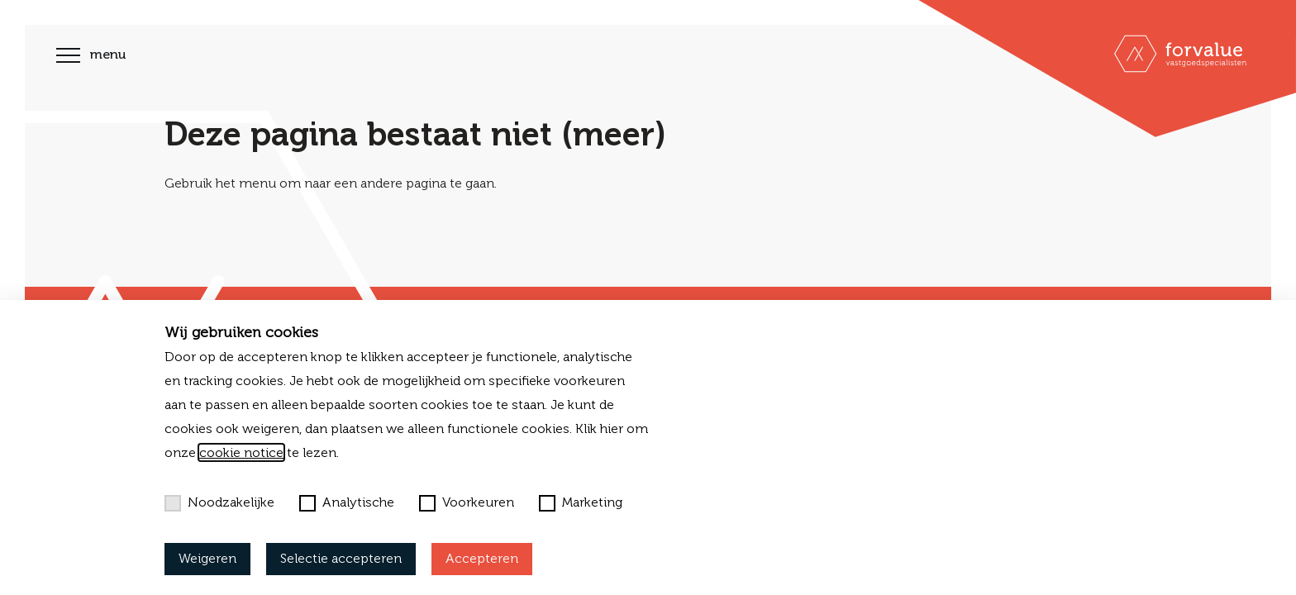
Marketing (580, 502)
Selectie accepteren (341, 558)
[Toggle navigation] (68, 57)
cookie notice (241, 452)
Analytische (346, 502)
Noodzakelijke (219, 502)
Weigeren (207, 558)
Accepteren (482, 558)
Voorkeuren (466, 502)
